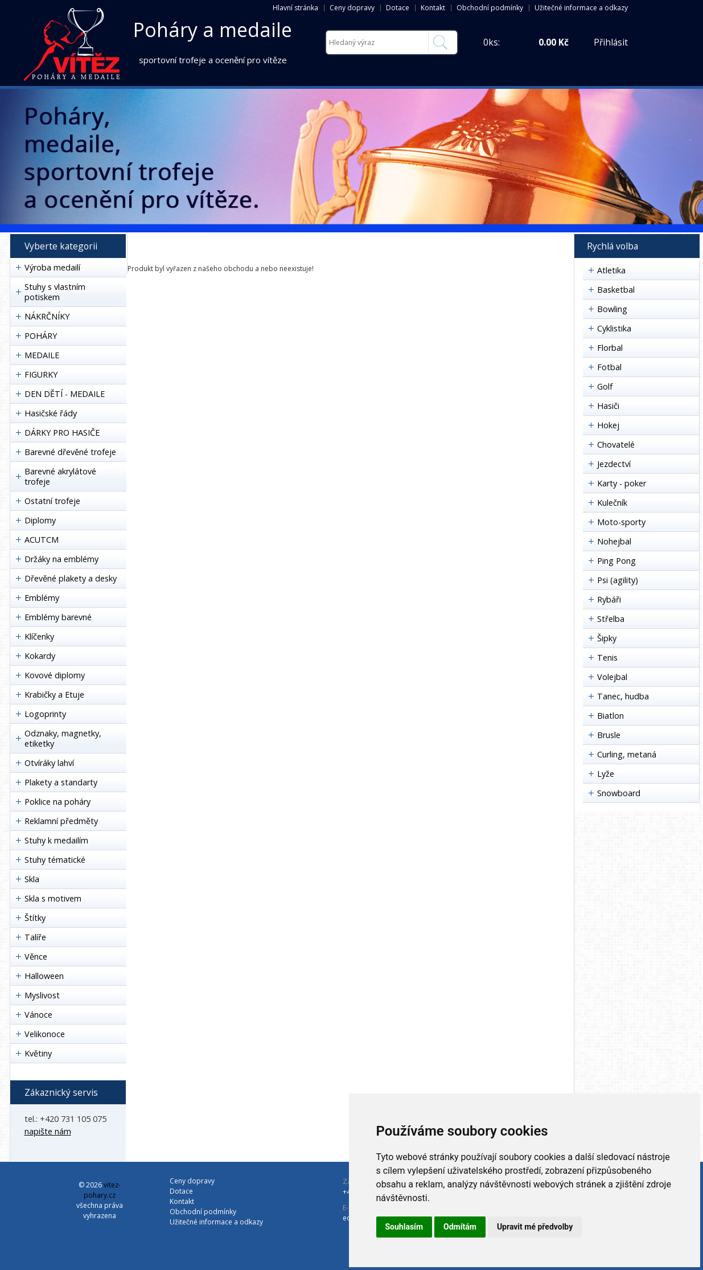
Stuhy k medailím (56, 840)
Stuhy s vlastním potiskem (54, 291)
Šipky (606, 638)
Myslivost (42, 995)
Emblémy (41, 597)
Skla (31, 879)
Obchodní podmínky (490, 8)
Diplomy (40, 520)
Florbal (610, 347)
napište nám (47, 1131)
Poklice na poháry (57, 801)
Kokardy (39, 655)
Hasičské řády (50, 413)
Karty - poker (621, 483)
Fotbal (609, 367)
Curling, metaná (626, 754)
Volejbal (612, 676)
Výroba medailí (52, 267)
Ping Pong (616, 560)
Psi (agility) (617, 580)
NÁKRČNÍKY (46, 316)
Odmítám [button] (459, 1226)
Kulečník (612, 502)
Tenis (607, 657)
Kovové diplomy (54, 675)
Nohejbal (614, 541)
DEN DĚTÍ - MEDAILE (64, 393)
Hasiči (608, 405)
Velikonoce (44, 1034)
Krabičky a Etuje (54, 694)
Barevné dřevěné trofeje (70, 451)
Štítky (35, 917)
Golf (604, 386)
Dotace (397, 8)
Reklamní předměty (61, 821)
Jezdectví (614, 463)
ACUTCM (41, 539)
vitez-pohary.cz (102, 1190)
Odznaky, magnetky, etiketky (62, 738)
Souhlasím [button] (404, 1226)
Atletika (611, 270)
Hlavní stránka (295, 8)
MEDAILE (41, 355)
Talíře (35, 937)
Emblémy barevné (58, 617)
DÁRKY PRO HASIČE (62, 432)
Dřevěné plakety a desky (70, 578)
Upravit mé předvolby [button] (535, 1226)
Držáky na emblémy (61, 559)
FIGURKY (40, 374)
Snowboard (618, 793)
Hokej (608, 425)
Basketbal (616, 289)
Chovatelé (616, 444)
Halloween (44, 975)
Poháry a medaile (212, 30)
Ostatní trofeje (52, 500)
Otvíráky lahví (49, 762)
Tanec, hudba (623, 696)
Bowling (612, 309)
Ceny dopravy (352, 8)
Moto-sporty (621, 522)
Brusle (608, 735)
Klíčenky (39, 636)
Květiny (38, 1053)
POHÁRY (40, 335)
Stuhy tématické (54, 859)
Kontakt (433, 8)
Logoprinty (45, 713)
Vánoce (38, 1014)
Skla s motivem (52, 898)
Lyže (605, 773)
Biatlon (610, 715)
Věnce (35, 956)
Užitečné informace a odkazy (581, 8)
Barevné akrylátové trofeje (60, 476)
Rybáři (609, 599)
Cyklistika (614, 328)
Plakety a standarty (60, 782)
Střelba (610, 618)
